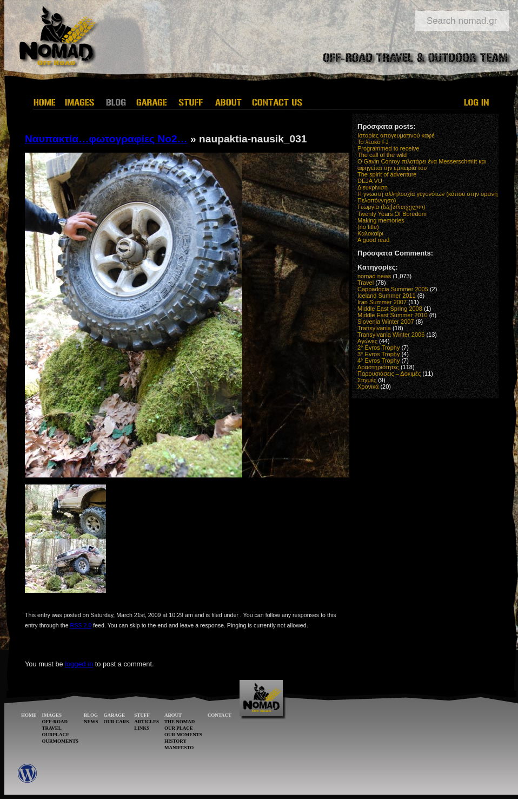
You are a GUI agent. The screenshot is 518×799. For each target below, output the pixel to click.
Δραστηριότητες (378, 367)
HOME (29, 715)
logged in (79, 664)
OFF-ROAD (55, 721)
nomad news (374, 276)
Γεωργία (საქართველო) (391, 207)
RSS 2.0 (81, 625)
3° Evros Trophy (378, 354)
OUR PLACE (178, 728)
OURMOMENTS (60, 741)
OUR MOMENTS (183, 734)
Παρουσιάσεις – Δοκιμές (389, 373)
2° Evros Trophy (378, 347)
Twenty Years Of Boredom (392, 214)
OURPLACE (56, 734)
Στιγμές (366, 380)
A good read (373, 240)
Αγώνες (367, 341)
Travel (365, 282)
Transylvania (374, 328)
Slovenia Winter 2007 (385, 321)
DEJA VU (369, 181)
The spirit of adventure (386, 174)
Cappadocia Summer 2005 (392, 289)
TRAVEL (52, 728)
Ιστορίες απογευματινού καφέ (395, 135)
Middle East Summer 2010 (392, 315)
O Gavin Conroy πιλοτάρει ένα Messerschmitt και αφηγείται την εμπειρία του (421, 164)
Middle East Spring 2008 (389, 308)
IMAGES (52, 715)
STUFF (142, 715)
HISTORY (175, 741)
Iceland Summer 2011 (386, 295)
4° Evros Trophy (378, 360)
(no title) (368, 227)
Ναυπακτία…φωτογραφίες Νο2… (106, 139)
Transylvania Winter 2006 (390, 334)
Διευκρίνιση (372, 187)
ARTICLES (146, 721)
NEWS (91, 721)
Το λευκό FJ (373, 142)
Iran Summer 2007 (382, 302)
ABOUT (173, 715)
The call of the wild (382, 155)
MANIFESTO (179, 747)
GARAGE (114, 715)
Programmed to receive (388, 148)
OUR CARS (116, 721)
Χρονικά (367, 386)
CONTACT (219, 715)
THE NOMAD (179, 721)
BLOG (91, 715)
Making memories (380, 220)
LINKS (141, 728)
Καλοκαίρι (370, 233)
